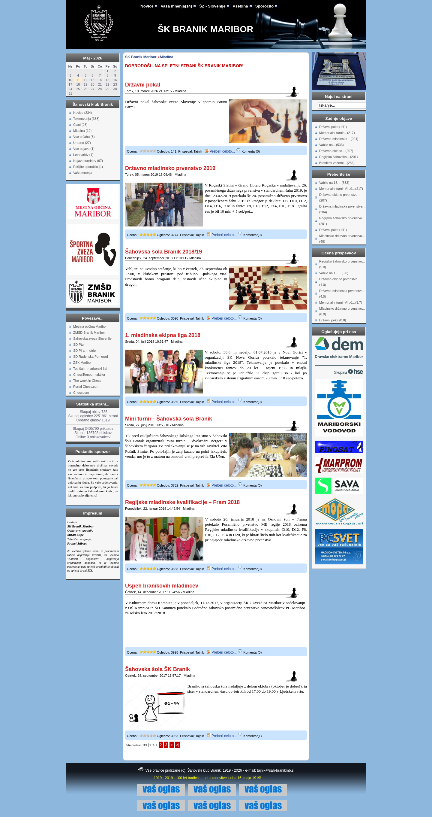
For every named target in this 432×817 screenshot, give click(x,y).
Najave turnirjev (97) (88, 160)
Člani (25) (80, 124)
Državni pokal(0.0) (332, 320)
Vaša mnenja (82, 173)
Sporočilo (264, 6)
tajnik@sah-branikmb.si (276, 770)
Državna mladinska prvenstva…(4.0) (342, 293)
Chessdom (81, 392)
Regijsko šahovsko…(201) (338, 157)
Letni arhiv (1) (83, 154)
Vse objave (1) (83, 148)
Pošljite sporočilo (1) (88, 167)
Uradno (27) (82, 142)
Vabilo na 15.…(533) (334, 182)
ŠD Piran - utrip (84, 350)
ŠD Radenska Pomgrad (90, 356)
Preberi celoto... (220, 151)
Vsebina (240, 6)
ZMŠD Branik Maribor (89, 332)
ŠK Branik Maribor (205, 29)
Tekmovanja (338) (86, 118)
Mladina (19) (82, 130)
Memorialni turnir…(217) (337, 133)
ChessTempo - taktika (89, 374)
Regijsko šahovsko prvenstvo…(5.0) (342, 264)
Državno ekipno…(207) (336, 151)
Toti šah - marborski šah (90, 368)
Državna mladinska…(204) (338, 139)
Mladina (166, 57)
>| (177, 745)
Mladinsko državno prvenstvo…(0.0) (342, 311)
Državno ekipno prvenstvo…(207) (340, 197)
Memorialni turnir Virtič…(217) (341, 188)
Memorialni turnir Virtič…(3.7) (340, 302)
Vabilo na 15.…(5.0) (333, 273)
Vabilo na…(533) (331, 145)
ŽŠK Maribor (82, 362)
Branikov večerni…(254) (337, 163)
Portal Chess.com (86, 386)
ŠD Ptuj (78, 344)
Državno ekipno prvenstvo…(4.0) (340, 282)
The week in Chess (87, 380)
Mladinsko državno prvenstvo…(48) (342, 238)
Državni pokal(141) (333, 127)
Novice (147, 6)
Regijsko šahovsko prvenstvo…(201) (342, 221)
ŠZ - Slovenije (212, 6)
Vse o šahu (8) (84, 136)
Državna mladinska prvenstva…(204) (342, 209)
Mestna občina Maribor (90, 326)
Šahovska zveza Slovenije (92, 338)
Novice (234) (82, 112)
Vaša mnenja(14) (176, 6)
